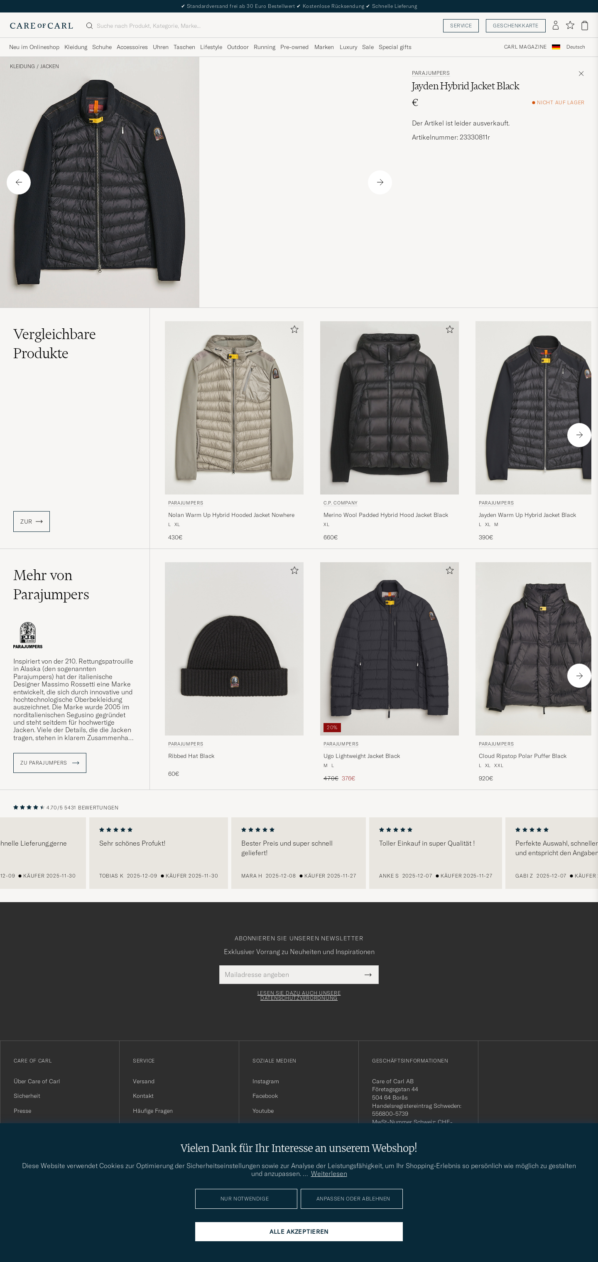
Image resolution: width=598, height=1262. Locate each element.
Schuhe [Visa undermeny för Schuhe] (102, 47)
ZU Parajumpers (49, 763)
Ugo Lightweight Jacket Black (362, 756)
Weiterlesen (329, 1173)
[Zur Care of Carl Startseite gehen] (41, 25)
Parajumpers (431, 73)
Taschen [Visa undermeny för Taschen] (184, 47)
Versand (143, 1081)
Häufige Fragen (153, 1110)
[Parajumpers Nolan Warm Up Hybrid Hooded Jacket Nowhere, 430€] (234, 431)
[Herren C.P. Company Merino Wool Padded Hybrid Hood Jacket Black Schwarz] (389, 407)
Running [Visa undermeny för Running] (264, 47)
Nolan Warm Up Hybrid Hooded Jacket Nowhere (231, 515)
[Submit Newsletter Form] (368, 974)
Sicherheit (27, 1096)
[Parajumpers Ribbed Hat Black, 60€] (234, 672)
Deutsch (575, 47)
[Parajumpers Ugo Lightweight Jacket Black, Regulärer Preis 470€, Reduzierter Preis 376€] (389, 672)
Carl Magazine (525, 47)
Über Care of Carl (37, 1081)
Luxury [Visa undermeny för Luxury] (348, 47)
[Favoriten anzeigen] (570, 25)
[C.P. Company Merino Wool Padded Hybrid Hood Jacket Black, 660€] (389, 431)
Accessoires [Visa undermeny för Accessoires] (132, 47)
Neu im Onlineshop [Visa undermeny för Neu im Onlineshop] (34, 47)
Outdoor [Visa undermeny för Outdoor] (238, 47)
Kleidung (22, 66)
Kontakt (143, 1096)
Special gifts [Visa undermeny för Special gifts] (395, 47)
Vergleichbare (54, 343)
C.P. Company (341, 503)
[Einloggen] (556, 26)
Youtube (263, 1110)
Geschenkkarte (516, 25)
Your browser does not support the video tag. (299, 182)
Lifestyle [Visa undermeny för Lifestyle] (211, 47)
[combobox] (575, 47)
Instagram (265, 1081)
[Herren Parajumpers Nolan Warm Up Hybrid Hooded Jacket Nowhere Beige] (234, 407)
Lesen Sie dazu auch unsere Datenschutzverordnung (299, 996)
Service (461, 25)
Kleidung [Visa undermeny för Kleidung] (75, 47)
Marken (324, 47)
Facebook (265, 1096)
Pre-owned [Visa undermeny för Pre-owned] (294, 47)
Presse (22, 1110)
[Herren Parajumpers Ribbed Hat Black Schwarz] (234, 649)
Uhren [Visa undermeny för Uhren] (161, 47)
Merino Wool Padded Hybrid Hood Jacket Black (386, 515)
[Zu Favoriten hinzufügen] (293, 331)
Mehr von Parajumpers (51, 584)
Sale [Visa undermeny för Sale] (368, 47)
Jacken (49, 66)
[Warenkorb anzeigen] (584, 25)
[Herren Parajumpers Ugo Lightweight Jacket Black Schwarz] (389, 649)
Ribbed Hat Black (191, 756)
